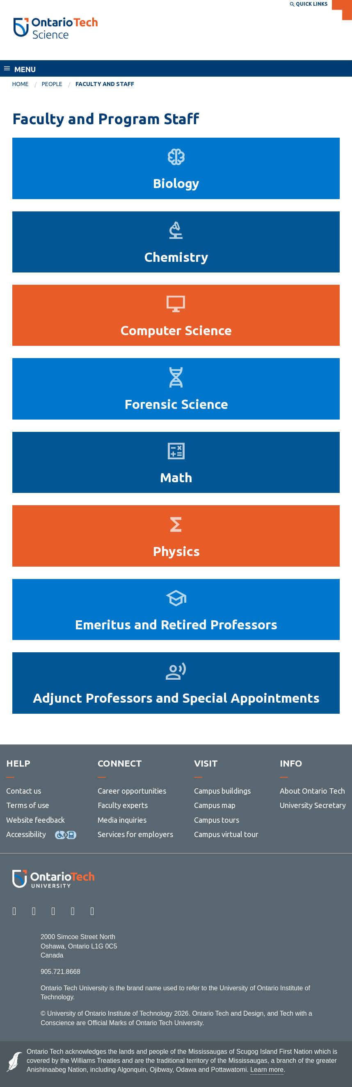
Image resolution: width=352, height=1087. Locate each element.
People (52, 84)
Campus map (214, 805)
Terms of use (27, 805)
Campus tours (216, 820)
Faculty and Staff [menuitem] (104, 84)
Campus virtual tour (226, 834)
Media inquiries (122, 820)
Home (20, 84)
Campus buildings (222, 791)
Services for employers (135, 834)
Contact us (23, 791)
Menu (25, 69)
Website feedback (35, 820)
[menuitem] (27, 84)
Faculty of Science (48, 52)
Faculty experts (123, 805)
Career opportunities (132, 791)
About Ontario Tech (312, 791)
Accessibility (26, 834)
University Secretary (313, 805)
